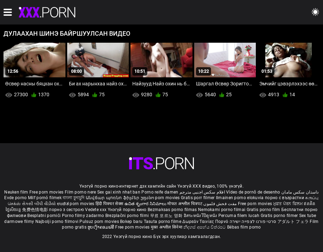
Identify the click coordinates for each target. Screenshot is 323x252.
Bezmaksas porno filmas (173, 209)
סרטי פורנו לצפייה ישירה (253, 221)
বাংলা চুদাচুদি (73, 197)
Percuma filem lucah (239, 215)
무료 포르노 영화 (167, 215)
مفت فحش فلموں (220, 203)
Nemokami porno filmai (222, 209)
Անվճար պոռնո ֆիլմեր (113, 197)
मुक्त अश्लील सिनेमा (167, 227)
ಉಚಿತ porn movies (76, 203)
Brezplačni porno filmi (127, 215)
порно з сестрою (66, 209)
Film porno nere (80, 192)
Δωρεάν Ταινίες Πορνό (205, 221)
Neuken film (16, 192)
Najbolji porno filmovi (57, 221)
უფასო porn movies (161, 197)
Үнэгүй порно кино (128, 209)
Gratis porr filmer (198, 197)
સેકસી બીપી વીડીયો (39, 203)
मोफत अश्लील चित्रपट (185, 203)
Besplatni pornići (44, 215)
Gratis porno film (264, 209)
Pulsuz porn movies (99, 221)
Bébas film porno (244, 227)
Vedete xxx (95, 209)
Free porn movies (47, 192)
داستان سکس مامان (300, 192)
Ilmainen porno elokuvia (240, 197)
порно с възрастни (284, 197)
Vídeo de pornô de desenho (253, 192)
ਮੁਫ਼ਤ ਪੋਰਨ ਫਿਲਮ (288, 203)
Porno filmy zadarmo (83, 215)
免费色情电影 (35, 209)
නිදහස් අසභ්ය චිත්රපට (205, 227)
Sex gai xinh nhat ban (118, 192)
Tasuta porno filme (163, 221)
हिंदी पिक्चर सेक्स (109, 203)
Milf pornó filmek (45, 197)
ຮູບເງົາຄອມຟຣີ (101, 227)
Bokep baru (131, 221)
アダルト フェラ (293, 221)
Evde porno (15, 197)
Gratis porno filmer (280, 215)
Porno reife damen (159, 192)
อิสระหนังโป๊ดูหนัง (201, 215)
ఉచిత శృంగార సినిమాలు (146, 203)
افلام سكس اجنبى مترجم (202, 192)
